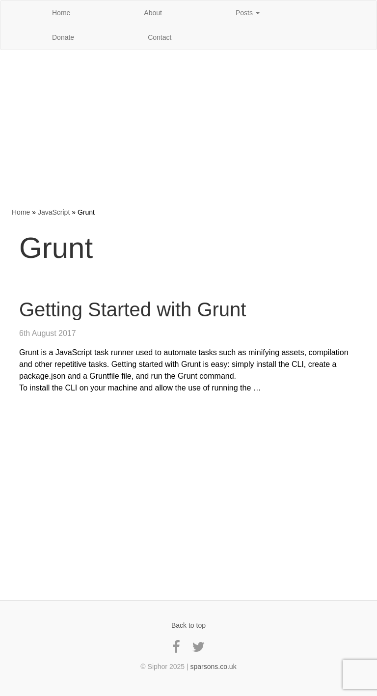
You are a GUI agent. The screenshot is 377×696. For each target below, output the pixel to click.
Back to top (188, 625)
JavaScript (54, 212)
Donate (63, 37)
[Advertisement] (188, 128)
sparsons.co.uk (213, 666)
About (153, 13)
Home (61, 13)
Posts (248, 13)
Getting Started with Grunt (132, 309)
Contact (159, 37)
